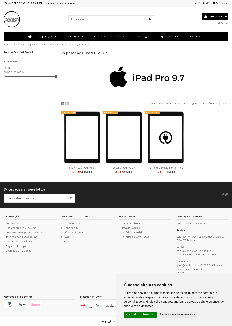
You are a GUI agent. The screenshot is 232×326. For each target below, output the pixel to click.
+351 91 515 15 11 (206, 265)
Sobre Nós (12, 223)
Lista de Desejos (130, 227)
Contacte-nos (71, 223)
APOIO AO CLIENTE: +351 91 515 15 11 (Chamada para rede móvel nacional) (40, 3)
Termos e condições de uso (21, 236)
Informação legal (73, 232)
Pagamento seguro (17, 246)
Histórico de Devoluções (135, 236)
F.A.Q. (66, 236)
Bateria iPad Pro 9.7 (124, 167)
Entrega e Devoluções (18, 250)
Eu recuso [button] (148, 314)
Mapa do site (70, 227)
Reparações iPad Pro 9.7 (18, 52)
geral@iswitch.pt (186, 265)
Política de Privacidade (19, 241)
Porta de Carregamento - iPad (165, 167)
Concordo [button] (131, 314)
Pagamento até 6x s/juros (21, 227)
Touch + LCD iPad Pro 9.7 (82, 167)
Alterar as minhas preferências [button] (177, 314)
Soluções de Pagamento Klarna (24, 232)
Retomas (68, 241)
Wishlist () (202, 3)
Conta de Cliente (130, 223)
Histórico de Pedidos (133, 232)
